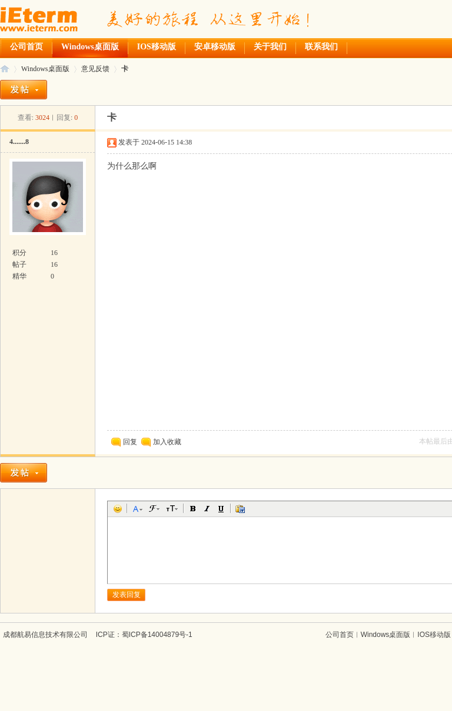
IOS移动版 (156, 46)
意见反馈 (95, 69)
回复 (124, 442)
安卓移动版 (214, 46)
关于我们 (270, 46)
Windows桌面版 (90, 46)
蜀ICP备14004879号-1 (157, 634)
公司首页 (26, 46)
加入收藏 (167, 442)
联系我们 (321, 46)
